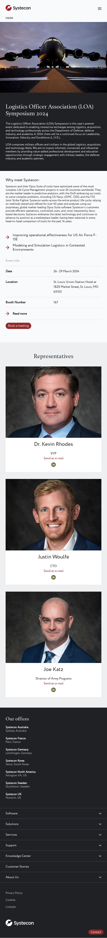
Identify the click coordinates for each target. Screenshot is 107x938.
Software (12, 813)
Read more (20, 314)
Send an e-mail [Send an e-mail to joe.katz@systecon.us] (53, 683)
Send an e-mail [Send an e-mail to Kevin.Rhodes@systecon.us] (53, 458)
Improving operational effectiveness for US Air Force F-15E (55, 237)
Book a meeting (18, 326)
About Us (12, 877)
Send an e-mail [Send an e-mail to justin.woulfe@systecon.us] (53, 571)
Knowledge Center (18, 856)
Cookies (10, 900)
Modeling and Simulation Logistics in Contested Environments (49, 248)
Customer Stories (17, 866)
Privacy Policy (14, 893)
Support (11, 845)
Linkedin (11, 907)
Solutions (12, 824)
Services (11, 834)
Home (9, 18)
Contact (96, 932)
